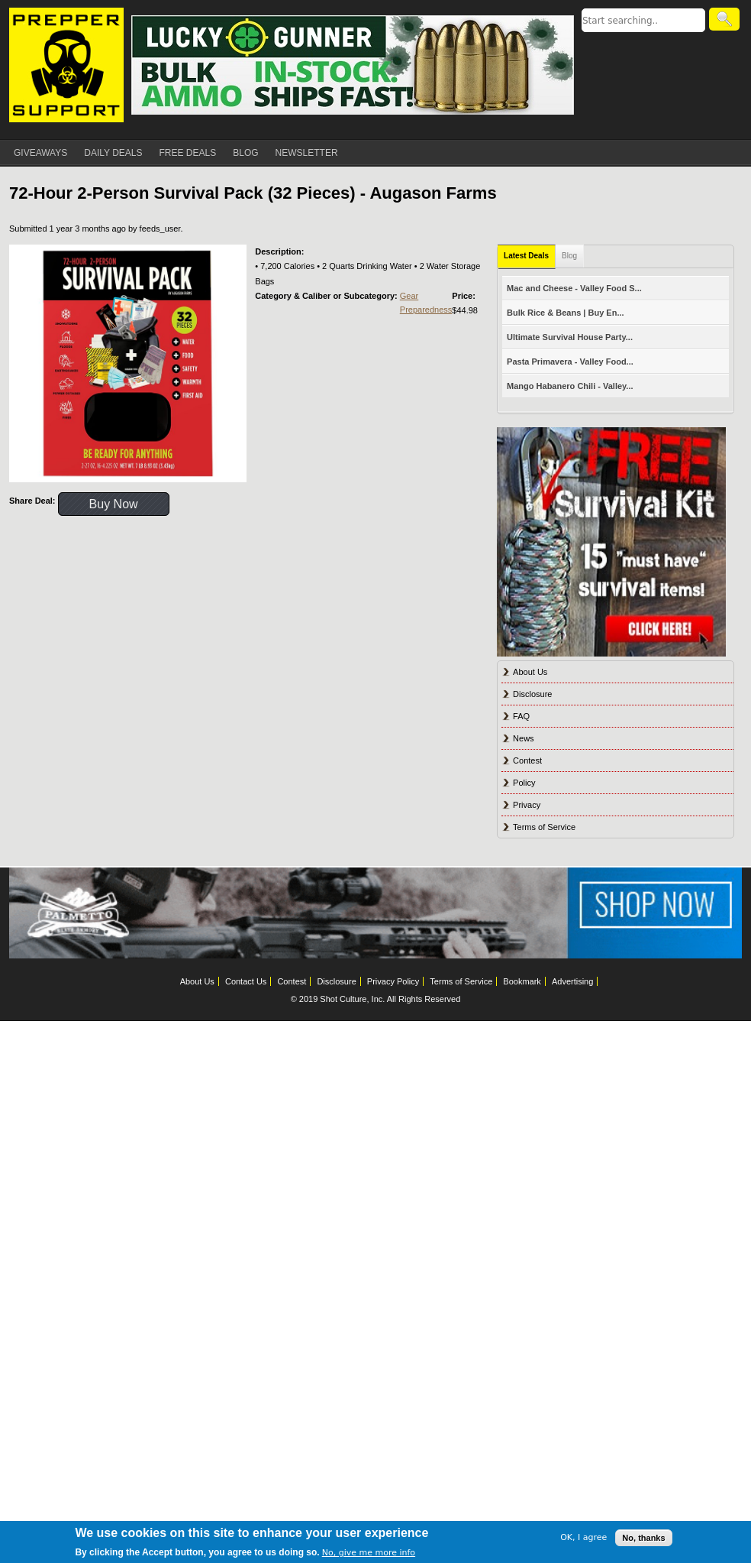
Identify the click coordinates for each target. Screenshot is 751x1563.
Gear (409, 295)
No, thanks (643, 1537)
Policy (524, 782)
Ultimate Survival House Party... (570, 337)
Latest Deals (526, 255)
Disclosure (532, 694)
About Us (530, 671)
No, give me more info (368, 1553)
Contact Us (245, 981)
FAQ (521, 716)
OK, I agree (583, 1537)
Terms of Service (544, 827)
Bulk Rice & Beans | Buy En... (565, 312)
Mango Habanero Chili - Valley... (570, 386)
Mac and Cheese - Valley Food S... (574, 288)
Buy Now (113, 504)
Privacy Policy (393, 981)
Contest (527, 760)
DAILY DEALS (113, 153)
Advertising (572, 981)
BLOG (245, 153)
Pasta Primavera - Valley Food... (570, 361)
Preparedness (426, 309)
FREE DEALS (188, 153)
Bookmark (522, 981)
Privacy (526, 804)
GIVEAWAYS (40, 153)
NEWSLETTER (307, 153)
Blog (569, 255)
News (523, 738)
